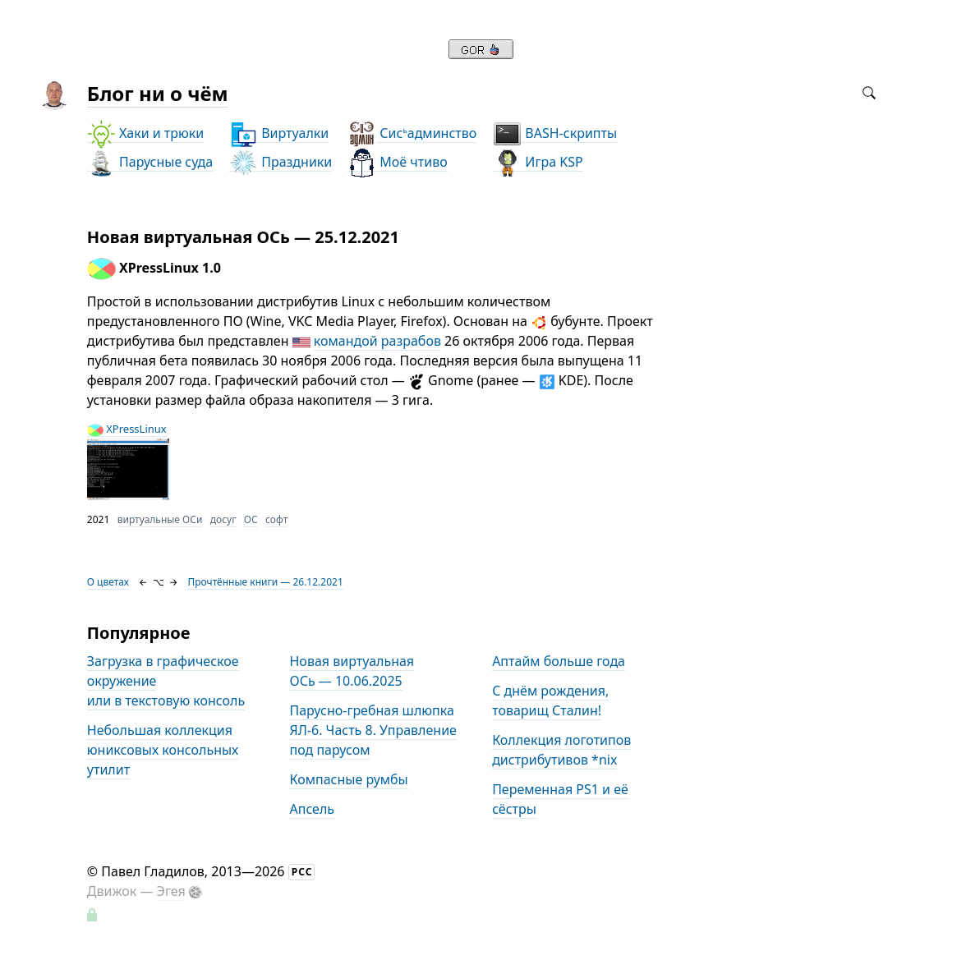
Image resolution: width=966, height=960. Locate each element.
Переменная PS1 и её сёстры (560, 799)
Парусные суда (150, 162)
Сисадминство (411, 133)
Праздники (280, 162)
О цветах (108, 582)
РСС (302, 872)
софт (276, 519)
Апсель (311, 809)
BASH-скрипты (555, 133)
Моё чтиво (397, 162)
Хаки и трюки (145, 133)
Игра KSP (537, 162)
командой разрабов (377, 341)
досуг (223, 519)
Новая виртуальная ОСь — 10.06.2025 (351, 671)
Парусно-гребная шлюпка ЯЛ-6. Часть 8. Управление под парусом (372, 730)
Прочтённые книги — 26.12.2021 (265, 582)
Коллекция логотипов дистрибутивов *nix (561, 750)
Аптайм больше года (558, 661)
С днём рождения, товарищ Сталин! (550, 700)
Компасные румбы (348, 779)
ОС (251, 519)
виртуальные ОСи (160, 519)
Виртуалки (279, 133)
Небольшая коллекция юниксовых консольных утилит (162, 750)
